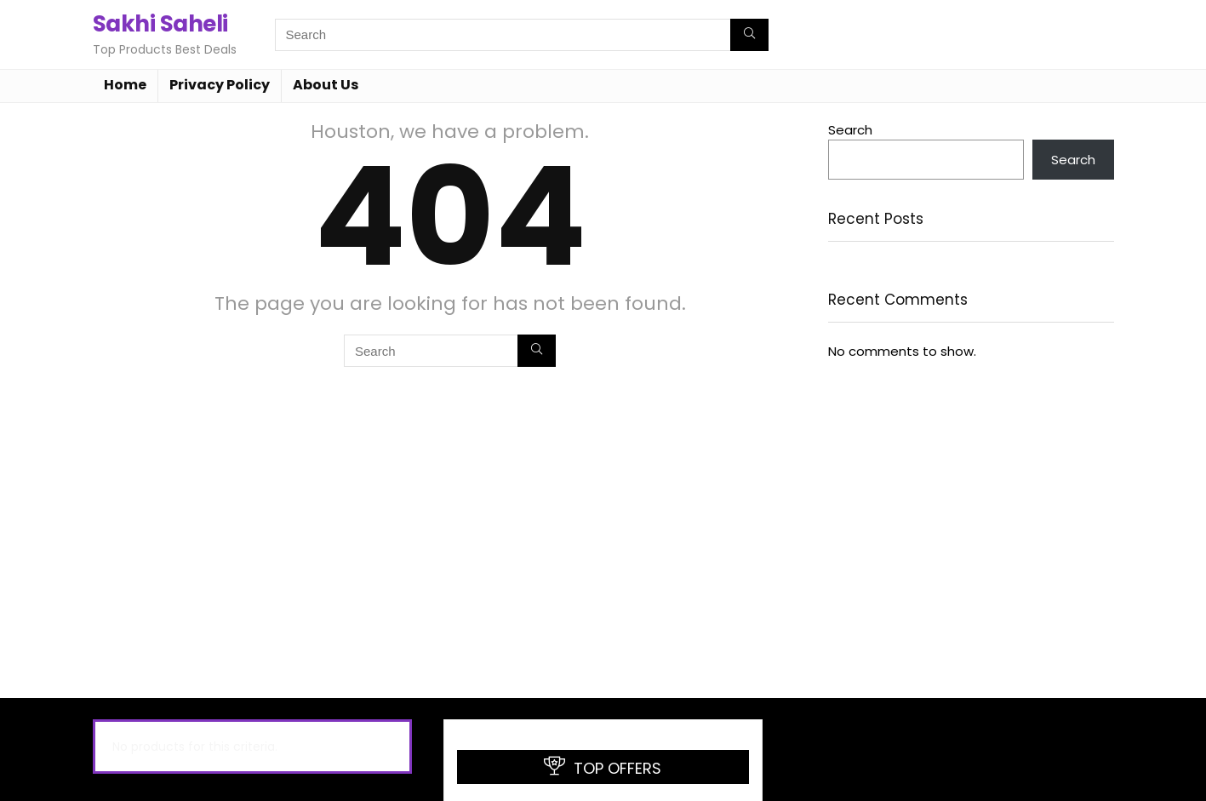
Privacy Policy (219, 84)
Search (850, 130)
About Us (325, 84)
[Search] (749, 35)
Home (125, 84)
